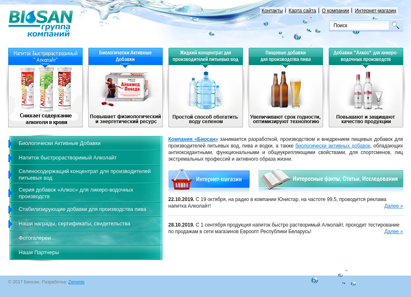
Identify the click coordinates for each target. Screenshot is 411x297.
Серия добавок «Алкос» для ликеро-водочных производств (76, 193)
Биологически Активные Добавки (60, 143)
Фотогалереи (35, 238)
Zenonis (76, 281)
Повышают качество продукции (366, 96)
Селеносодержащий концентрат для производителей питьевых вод (85, 174)
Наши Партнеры (39, 252)
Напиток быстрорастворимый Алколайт (68, 157)
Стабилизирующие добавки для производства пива (82, 209)
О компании (336, 10)
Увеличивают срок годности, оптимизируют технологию (286, 96)
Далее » (393, 206)
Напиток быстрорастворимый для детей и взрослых (45, 96)
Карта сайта (303, 10)
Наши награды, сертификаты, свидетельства (74, 223)
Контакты (273, 10)
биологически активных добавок (333, 146)
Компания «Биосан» (193, 139)
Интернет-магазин (376, 10)
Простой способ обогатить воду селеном (206, 96)
